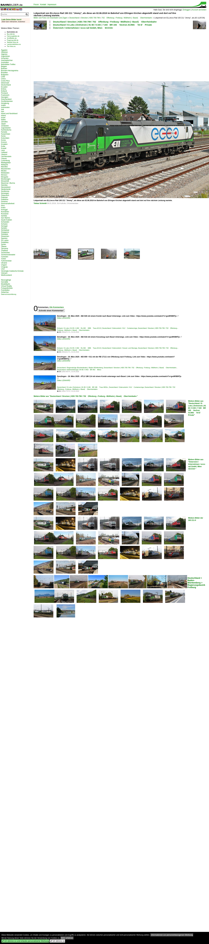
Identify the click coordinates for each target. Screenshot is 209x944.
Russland (4, 214)
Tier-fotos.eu (11, 46)
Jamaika (4, 122)
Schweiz (4, 224)
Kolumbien (5, 138)
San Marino (5, 218)
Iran (2, 111)
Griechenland (6, 99)
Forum (36, 5)
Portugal (4, 210)
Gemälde (4, 282)
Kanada (4, 132)
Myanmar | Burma (8, 183)
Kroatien (4, 144)
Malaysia (4, 165)
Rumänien (5, 212)
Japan (3, 124)
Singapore (5, 232)
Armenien (4, 58)
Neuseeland (5, 187)
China (3, 79)
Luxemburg (5, 161)
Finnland (4, 93)
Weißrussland (6, 275)
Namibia (4, 185)
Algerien (4, 54)
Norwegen (5, 193)
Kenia (3, 136)
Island (3, 116)
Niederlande (6, 189)
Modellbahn (5, 284)
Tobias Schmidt (40, 203)
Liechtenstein (6, 156)
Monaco (4, 175)
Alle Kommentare (56, 307)
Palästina (4, 199)
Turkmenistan (6, 261)
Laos (3, 150)
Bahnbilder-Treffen (8, 64)
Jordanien (5, 126)
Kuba (3, 146)
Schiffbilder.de (12, 38)
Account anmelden (199, 10)
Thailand (4, 251)
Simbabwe (5, 230)
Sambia (4, 216)
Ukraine (4, 263)
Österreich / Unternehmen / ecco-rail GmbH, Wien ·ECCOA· (83, 28)
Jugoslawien (6, 128)
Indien (3, 105)
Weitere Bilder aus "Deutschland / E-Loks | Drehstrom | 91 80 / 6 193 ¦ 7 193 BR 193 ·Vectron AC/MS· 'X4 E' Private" (197, 408)
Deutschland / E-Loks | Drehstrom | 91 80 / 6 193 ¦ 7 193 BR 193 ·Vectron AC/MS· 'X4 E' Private (102, 25)
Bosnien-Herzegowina (9, 71)
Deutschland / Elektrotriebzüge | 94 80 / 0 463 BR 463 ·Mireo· (79, 370)
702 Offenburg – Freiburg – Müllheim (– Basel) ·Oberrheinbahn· (127, 18)
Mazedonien (6, 169)
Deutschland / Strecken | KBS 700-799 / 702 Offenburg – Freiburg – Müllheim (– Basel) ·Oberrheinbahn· (105, 22)
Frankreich (5, 95)
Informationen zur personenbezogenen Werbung (172, 935)
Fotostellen (5, 290)
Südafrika (4, 242)
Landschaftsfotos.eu (14, 44)
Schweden (5, 222)
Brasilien (4, 73)
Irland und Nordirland (9, 114)
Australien (5, 62)
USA (3, 269)
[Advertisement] (73, 54)
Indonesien (5, 107)
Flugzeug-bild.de (12, 40)
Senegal (4, 226)
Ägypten (4, 50)
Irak (2, 109)
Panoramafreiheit (7, 204)
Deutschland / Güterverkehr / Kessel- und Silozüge (119, 348)
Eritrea (3, 89)
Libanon (4, 154)
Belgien (4, 66)
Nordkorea (5, 191)
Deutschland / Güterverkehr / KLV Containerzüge (119, 328)
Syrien (3, 244)
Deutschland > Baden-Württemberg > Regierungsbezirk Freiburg (196, 583)
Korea (3, 140)
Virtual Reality (6, 286)
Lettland (4, 152)
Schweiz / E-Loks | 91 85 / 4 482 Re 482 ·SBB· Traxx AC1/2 (79, 328)
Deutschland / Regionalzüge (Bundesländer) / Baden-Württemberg (80, 367)
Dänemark (5, 83)
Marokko (4, 167)
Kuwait (3, 148)
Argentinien (5, 56)
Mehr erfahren (67, 938)
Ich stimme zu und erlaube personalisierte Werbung (25, 941)
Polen (3, 208)
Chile (3, 77)
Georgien (4, 97)
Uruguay (4, 267)
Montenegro (5, 179)
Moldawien (5, 173)
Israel (3, 118)
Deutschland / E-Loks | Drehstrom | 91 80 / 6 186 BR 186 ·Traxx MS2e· (82, 387)
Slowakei (4, 234)
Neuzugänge (6, 280)
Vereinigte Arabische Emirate (12, 271)
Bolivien (4, 69)
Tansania (4, 249)
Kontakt (43, 5)
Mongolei (4, 177)
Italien (3, 120)
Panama (4, 201)
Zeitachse (5, 292)
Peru (3, 206)
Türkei (3, 259)
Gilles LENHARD (63, 318)
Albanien (4, 52)
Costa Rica (5, 81)
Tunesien (4, 257)
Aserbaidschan (7, 60)
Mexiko (4, 171)
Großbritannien (7, 101)
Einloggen (186, 10)
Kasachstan (5, 134)
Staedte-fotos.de (12, 42)
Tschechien (5, 253)
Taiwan (3, 246)
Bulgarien (4, 75)
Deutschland (74, 18)
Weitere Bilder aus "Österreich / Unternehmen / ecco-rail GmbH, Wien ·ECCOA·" (196, 464)
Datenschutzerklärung (8, 294)
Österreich (5, 195)
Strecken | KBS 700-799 (90, 18)
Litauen (4, 159)
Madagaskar (6, 163)
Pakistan (4, 197)
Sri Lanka (4, 240)
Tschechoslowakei (8, 255)
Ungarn (4, 265)
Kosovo (4, 142)
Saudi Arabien (6, 220)
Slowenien (5, 236)
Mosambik (5, 181)
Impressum (52, 5)
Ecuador (4, 87)
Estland (4, 91)
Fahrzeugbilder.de (13, 36)
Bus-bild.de (11, 34)
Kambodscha (6, 130)
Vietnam (4, 273)
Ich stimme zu (57, 941)
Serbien (4, 228)
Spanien (4, 238)
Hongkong (5, 103)
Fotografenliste (7, 288)
